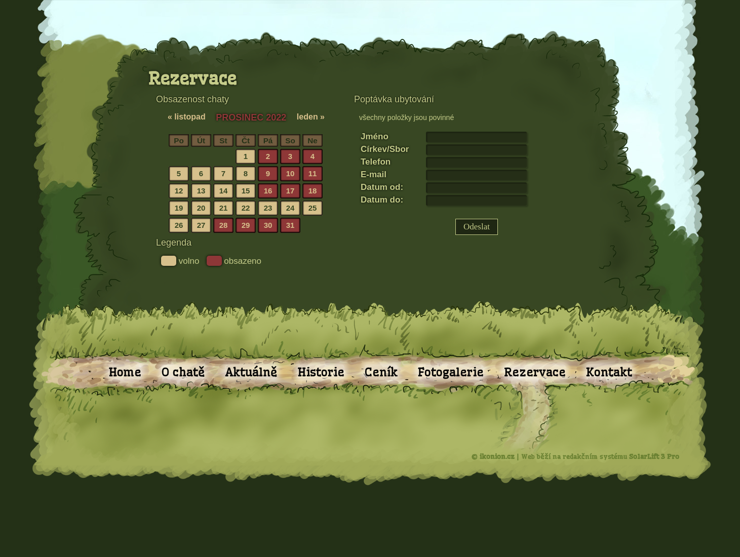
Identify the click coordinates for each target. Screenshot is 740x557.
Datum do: (382, 200)
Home (124, 372)
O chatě (183, 372)
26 (179, 225)
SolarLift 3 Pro (654, 456)
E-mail (373, 174)
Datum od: (382, 187)
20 (201, 208)
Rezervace (535, 372)
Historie (320, 372)
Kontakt (609, 372)
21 (223, 208)
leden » (311, 116)
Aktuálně (251, 372)
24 (290, 208)
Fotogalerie (451, 372)
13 (201, 190)
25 (312, 208)
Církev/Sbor (385, 149)
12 (179, 190)
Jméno (374, 136)
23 (268, 208)
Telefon (376, 162)
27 (201, 225)
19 (179, 208)
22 (246, 208)
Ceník (381, 372)
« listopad (187, 116)
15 (246, 190)
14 (223, 190)
